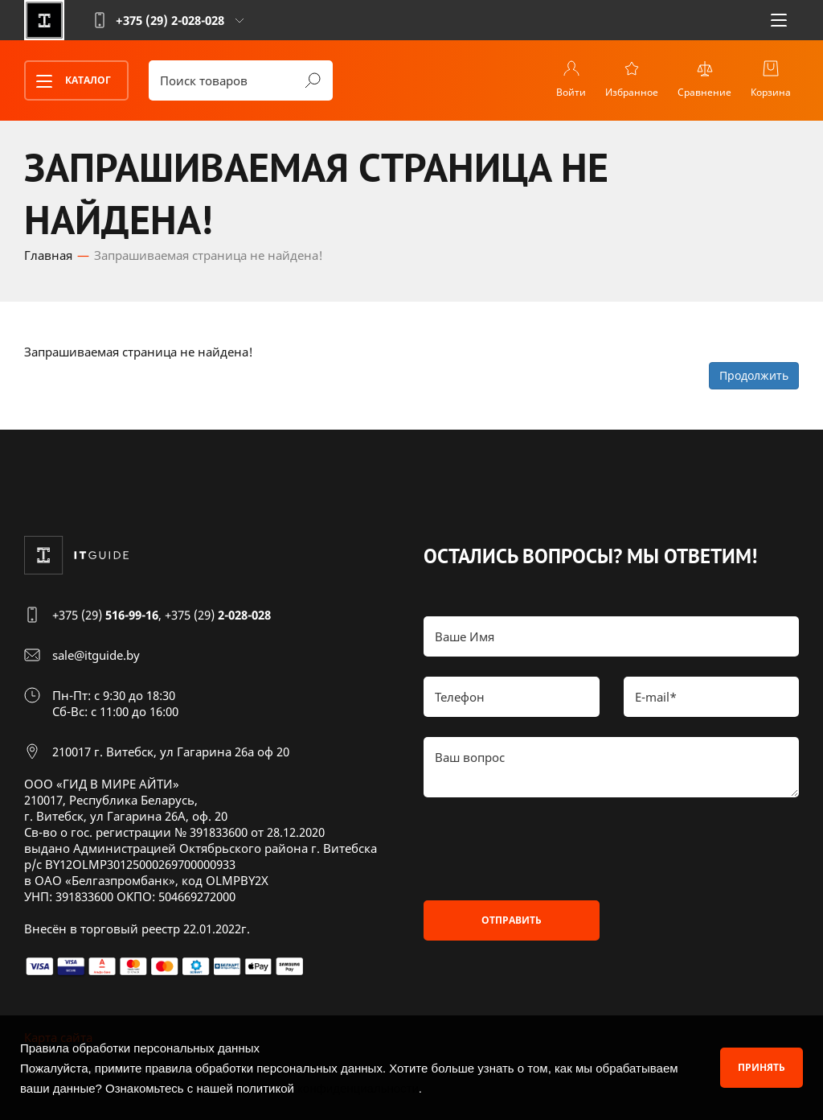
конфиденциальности (358, 1088)
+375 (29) (105, 615)
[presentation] (546, 848)
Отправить (511, 920)
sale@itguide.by (96, 655)
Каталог (68, 81)
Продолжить (753, 375)
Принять (761, 1067)
